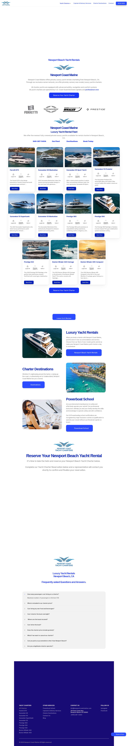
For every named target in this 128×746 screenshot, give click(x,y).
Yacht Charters (18, 4)
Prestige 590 (23, 725)
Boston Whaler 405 (25, 732)
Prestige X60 (23, 723)
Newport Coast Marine (20, 2)
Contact (111, 3)
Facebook (104, 711)
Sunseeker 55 (23, 720)
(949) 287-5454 (76, 715)
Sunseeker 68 (23, 713)
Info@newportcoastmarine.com (81, 708)
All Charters (23, 708)
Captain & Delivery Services (82, 3)
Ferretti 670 (23, 711)
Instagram (104, 708)
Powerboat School (49, 708)
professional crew (92, 90)
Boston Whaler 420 (25, 730)
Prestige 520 (23, 728)
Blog (44, 718)
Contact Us (46, 715)
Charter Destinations (99, 3)
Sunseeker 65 (23, 715)
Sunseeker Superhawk (26, 718)
